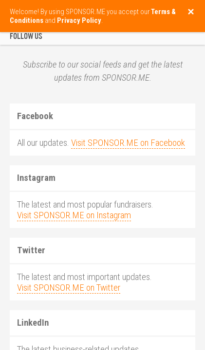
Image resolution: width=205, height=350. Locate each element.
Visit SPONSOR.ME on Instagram (74, 215)
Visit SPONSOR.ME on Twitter (68, 287)
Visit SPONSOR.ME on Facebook (128, 143)
